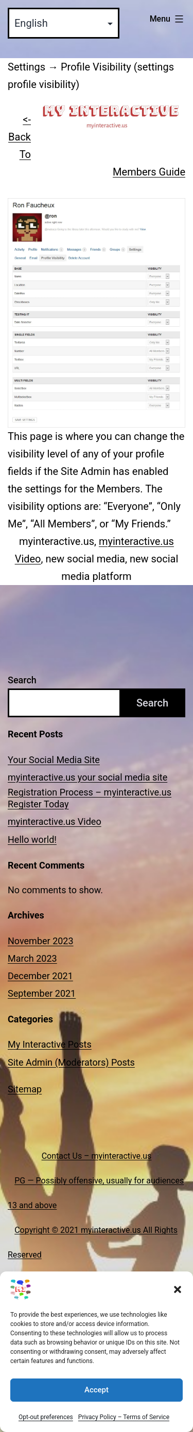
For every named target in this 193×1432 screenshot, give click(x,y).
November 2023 (41, 940)
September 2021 (42, 993)
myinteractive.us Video (54, 821)
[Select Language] (63, 23)
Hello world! (32, 839)
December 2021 (40, 975)
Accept (96, 1401)
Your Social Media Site (54, 759)
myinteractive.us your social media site (87, 777)
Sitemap (25, 1089)
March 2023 (32, 958)
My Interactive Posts (50, 1044)
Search (22, 680)
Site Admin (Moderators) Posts (71, 1062)
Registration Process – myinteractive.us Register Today (89, 798)
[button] (177, 1301)
